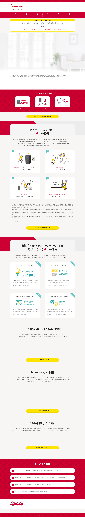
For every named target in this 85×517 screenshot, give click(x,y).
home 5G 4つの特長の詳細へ (42, 227)
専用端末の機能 (69, 16)
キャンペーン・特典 (37, 16)
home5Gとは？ (26, 16)
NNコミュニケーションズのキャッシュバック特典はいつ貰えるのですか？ (32, 485)
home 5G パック (62, 108)
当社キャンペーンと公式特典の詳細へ (42, 116)
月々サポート (22, 108)
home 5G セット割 (42, 108)
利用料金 (48, 16)
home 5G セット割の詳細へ (42, 410)
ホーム (15, 16)
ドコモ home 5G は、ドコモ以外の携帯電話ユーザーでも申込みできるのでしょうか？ (35, 471)
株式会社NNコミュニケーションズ (44, 515)
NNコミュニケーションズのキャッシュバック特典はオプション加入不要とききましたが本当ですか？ (38, 478)
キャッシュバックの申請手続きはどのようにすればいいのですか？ (30, 492)
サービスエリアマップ (34, 76)
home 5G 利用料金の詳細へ (42, 359)
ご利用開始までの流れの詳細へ (42, 447)
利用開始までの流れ (58, 16)
